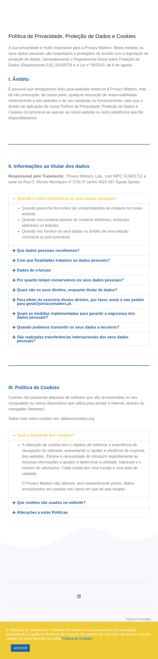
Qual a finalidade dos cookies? (45, 435)
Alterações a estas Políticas (42, 512)
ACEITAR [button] (20, 648)
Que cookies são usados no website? (51, 503)
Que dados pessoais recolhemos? (48, 250)
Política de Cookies (77, 638)
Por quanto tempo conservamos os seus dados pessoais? (70, 280)
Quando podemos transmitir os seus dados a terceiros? (68, 327)
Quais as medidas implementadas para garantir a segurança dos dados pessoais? (76, 315)
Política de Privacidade (138, 619)
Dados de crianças (34, 270)
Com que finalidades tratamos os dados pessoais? (63, 260)
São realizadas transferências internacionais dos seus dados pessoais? (72, 339)
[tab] (79, 198)
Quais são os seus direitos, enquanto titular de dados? (67, 290)
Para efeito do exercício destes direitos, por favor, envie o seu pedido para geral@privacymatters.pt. (80, 302)
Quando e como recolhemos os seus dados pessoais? (66, 198)
